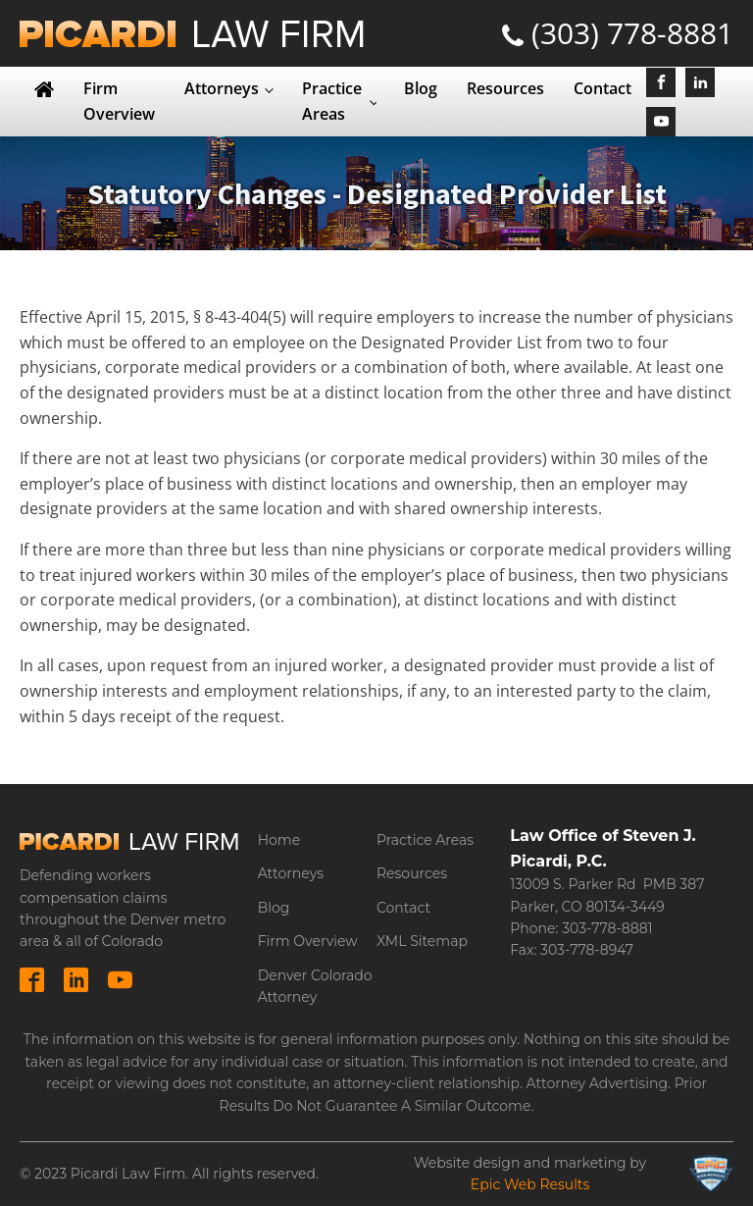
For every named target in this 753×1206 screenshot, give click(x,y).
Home (279, 840)
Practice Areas (332, 101)
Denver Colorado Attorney (315, 986)
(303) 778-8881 (632, 33)
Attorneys (221, 88)
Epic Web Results (530, 1184)
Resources (505, 88)
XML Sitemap (422, 941)
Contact (602, 88)
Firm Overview (119, 101)
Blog (420, 88)
